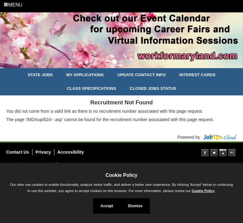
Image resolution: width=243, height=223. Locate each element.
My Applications (85, 74)
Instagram (223, 152)
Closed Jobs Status (153, 88)
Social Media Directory (232, 152)
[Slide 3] (128, 62)
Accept (106, 206)
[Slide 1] (114, 62)
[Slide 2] (122, 62)
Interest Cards (197, 74)
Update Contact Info (141, 74)
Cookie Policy (121, 175)
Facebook (205, 152)
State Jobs (40, 74)
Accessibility (71, 152)
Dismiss (135, 206)
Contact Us (17, 152)
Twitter (214, 152)
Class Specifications (91, 88)
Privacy (43, 152)
